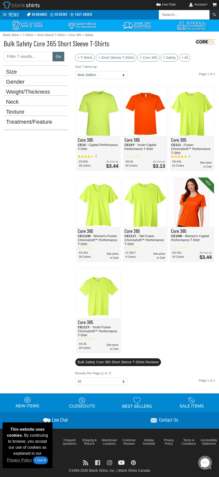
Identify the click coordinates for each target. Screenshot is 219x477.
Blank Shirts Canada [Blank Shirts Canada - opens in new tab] (134, 470)
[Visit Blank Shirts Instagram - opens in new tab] (110, 462)
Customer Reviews (129, 441)
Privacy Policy (19, 460)
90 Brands (36, 14)
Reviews (58, 14)
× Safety (169, 58)
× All (184, 58)
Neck (12, 102)
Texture (15, 112)
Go (58, 56)
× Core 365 (148, 58)
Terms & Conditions (189, 441)
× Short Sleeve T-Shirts (116, 58)
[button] (161, 3)
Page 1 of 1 (207, 380)
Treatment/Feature (29, 122)
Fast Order (81, 14)
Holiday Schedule (149, 441)
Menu (10, 14)
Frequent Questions (69, 441)
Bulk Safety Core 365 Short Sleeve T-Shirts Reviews (118, 362)
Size (11, 72)
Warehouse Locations (109, 441)
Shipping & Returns (89, 441)
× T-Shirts (85, 58)
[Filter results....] (28, 56)
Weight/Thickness (28, 92)
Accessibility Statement (209, 441)
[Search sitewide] (184, 15)
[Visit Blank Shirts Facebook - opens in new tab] (98, 462)
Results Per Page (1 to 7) (93, 373)
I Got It (40, 460)
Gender (15, 82)
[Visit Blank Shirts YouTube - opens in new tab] (122, 462)
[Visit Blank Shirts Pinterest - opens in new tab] (133, 462)
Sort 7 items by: (86, 67)
